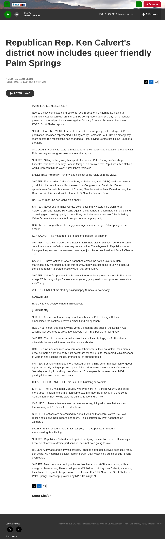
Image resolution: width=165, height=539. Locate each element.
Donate (153, 4)
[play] (8, 14)
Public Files (153, 524)
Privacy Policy (140, 524)
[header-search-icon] (139, 4)
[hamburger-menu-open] (7, 4)
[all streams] (150, 14)
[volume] (16, 14)
